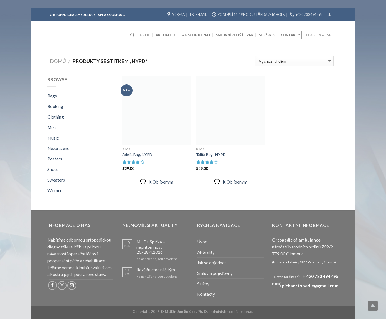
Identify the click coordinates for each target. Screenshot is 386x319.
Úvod (145, 35)
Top (373, 306)
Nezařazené (58, 148)
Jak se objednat (196, 35)
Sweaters (56, 179)
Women (54, 190)
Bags (52, 95)
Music (53, 137)
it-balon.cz (244, 311)
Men (51, 127)
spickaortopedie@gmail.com (309, 286)
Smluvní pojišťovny (235, 35)
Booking (55, 106)
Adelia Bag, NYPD (137, 154)
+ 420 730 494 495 (321, 276)
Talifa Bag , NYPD (211, 154)
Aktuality (166, 35)
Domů (58, 61)
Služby (267, 34)
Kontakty (290, 35)
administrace (222, 311)
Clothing (55, 116)
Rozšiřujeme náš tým (155, 269)
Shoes (53, 169)
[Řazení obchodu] (294, 61)
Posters (54, 158)
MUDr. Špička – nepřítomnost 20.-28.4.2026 (150, 247)
